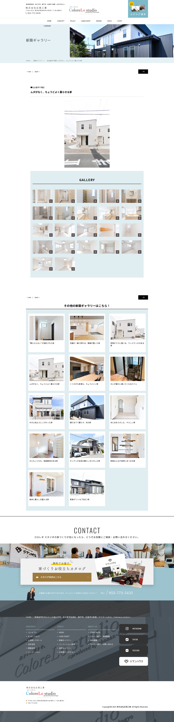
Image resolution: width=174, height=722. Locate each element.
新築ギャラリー (65, 640)
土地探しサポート (35, 640)
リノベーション (34, 652)
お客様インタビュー (67, 652)
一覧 (143, 71)
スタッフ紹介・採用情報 (100, 636)
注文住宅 (31, 644)
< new (29, 72)
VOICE (109, 21)
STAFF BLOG (95, 632)
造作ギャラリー (65, 648)
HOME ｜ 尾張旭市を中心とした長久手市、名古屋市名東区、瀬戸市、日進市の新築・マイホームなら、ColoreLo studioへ (78, 617)
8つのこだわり (34, 636)
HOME (49, 21)
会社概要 (93, 640)
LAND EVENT (86, 21)
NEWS (61, 632)
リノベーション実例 (67, 644)
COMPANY (47, 26)
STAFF (119, 21)
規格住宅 (31, 648)
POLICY (72, 21)
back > (37, 72)
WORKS (99, 21)
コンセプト (32, 632)
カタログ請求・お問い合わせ (101, 644)
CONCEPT (60, 21)
